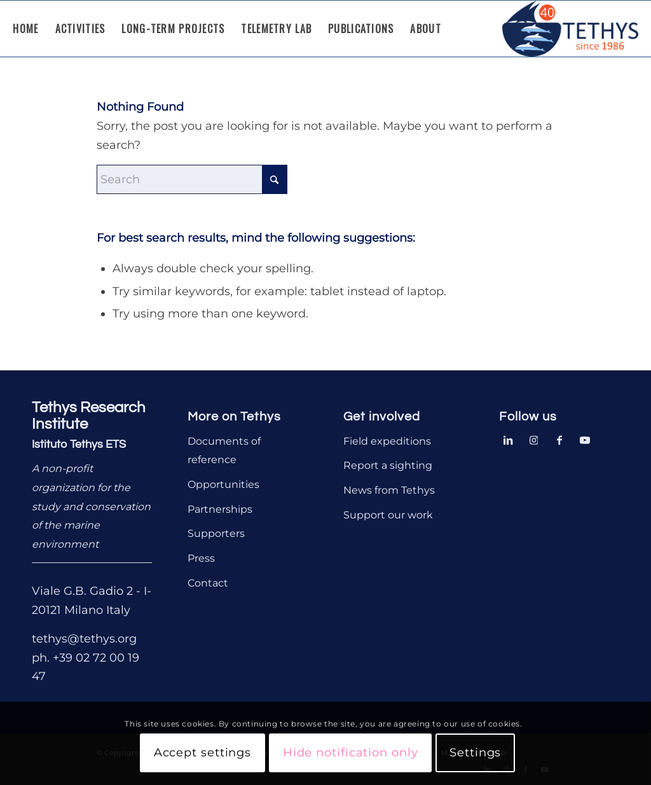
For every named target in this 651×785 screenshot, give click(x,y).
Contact (208, 583)
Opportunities (223, 484)
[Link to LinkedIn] (508, 438)
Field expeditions (387, 441)
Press (201, 558)
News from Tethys (389, 490)
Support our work (388, 515)
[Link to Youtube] (584, 438)
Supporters (216, 533)
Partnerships (220, 509)
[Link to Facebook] (559, 438)
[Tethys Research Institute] (570, 29)
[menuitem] (25, 29)
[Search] (192, 179)
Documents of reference (224, 450)
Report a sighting (387, 465)
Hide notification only (350, 753)
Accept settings (203, 753)
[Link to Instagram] (534, 438)
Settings (475, 753)
